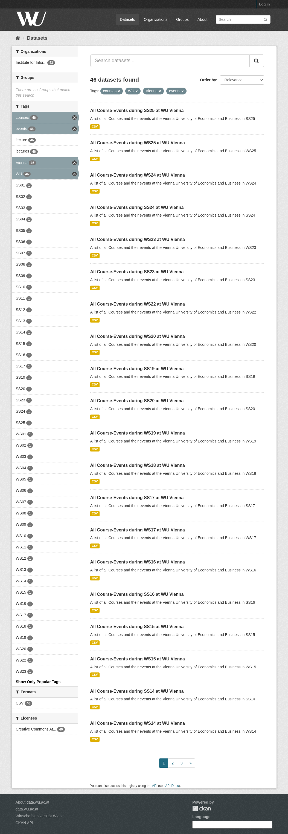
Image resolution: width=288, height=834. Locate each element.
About (202, 19)
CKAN (201, 808)
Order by (208, 80)
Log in (264, 4)
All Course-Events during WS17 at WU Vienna (137, 530)
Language (201, 817)
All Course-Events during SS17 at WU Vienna (137, 497)
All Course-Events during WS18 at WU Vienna (137, 465)
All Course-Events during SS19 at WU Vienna (137, 368)
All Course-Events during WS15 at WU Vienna (137, 659)
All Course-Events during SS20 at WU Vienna (137, 400)
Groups (182, 19)
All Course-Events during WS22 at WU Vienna (137, 304)
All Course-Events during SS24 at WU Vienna (137, 207)
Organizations (155, 19)
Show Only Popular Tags (38, 682)
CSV (95, 126)
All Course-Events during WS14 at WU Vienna (137, 723)
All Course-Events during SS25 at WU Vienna (137, 110)
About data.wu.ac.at (33, 802)
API (154, 786)
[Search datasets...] (170, 60)
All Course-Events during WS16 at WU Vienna (137, 562)
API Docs (172, 786)
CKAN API (24, 823)
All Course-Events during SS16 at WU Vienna (137, 594)
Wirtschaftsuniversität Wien (39, 816)
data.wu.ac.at (27, 809)
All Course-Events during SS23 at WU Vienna (137, 271)
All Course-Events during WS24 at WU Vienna (137, 175)
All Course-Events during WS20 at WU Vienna (137, 336)
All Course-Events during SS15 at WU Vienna (137, 626)
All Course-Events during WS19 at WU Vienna (137, 433)
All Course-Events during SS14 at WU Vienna (137, 691)
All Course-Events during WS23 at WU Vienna (137, 239)
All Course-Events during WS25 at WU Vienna (137, 142)
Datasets (127, 19)
